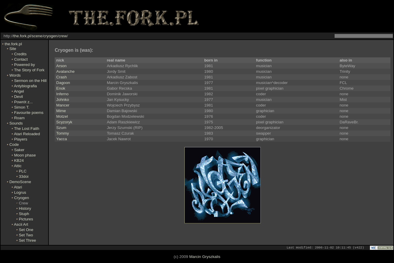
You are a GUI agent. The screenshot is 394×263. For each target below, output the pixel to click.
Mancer (62, 105)
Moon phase (25, 155)
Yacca (61, 139)
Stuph (24, 214)
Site (12, 48)
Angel (19, 91)
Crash (61, 77)
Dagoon (63, 82)
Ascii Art (21, 224)
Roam (19, 118)
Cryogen (21, 198)
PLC (23, 171)
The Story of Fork (29, 70)
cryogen (50, 36)
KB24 (19, 160)
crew (63, 36)
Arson (61, 66)
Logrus (20, 192)
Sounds (16, 123)
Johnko (62, 99)
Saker (19, 150)
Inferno (62, 94)
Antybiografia (25, 86)
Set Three (27, 240)
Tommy (62, 133)
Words (15, 75)
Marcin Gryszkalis (204, 257)
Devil (18, 96)
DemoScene (20, 182)
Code (14, 144)
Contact (21, 59)
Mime (61, 111)
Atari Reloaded (27, 134)
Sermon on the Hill (30, 80)
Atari (18, 187)
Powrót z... (23, 102)
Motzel (62, 116)
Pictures (26, 219)
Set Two (26, 235)
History (25, 208)
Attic (18, 166)
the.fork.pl (22, 36)
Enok (60, 88)
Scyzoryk (64, 122)
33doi (24, 176)
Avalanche (65, 71)
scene (37, 36)
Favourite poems (28, 112)
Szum (61, 127)
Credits (20, 54)
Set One (26, 229)
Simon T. (22, 107)
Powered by (24, 64)
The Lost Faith (26, 128)
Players (20, 139)
